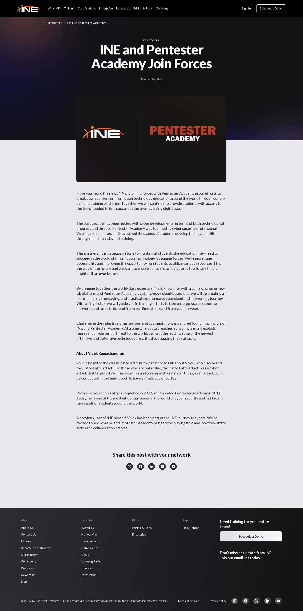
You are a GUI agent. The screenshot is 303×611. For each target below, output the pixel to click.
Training (69, 8)
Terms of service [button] (188, 601)
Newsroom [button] (28, 575)
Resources (123, 8)
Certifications (87, 8)
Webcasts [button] (28, 568)
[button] (129, 466)
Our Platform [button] (29, 554)
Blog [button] (24, 581)
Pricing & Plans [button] (142, 527)
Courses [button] (87, 568)
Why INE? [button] (87, 527)
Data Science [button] (90, 548)
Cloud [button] (85, 554)
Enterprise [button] (139, 534)
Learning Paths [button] (91, 561)
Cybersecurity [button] (90, 541)
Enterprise (106, 8)
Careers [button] (26, 541)
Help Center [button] (191, 527)
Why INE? (54, 8)
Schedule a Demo (271, 8)
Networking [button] (89, 534)
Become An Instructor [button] (35, 548)
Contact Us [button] (28, 534)
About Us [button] (27, 527)
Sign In (246, 8)
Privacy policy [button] (217, 601)
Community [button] (28, 561)
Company (162, 8)
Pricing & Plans (143, 8)
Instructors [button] (89, 575)
